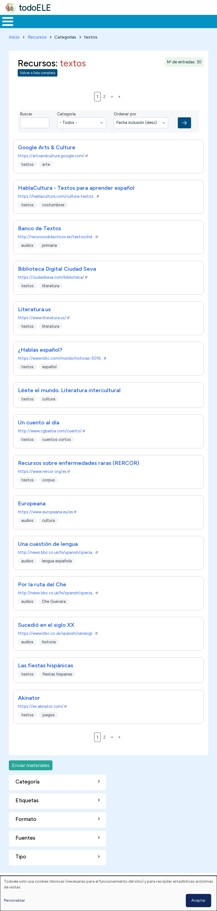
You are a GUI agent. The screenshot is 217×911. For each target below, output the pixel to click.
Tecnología (149, 26)
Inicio (5, 26)
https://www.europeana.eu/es (47, 522)
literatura (50, 295)
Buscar (211, 21)
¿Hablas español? (40, 360)
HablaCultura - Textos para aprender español (76, 198)
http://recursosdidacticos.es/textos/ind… (58, 247)
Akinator (29, 708)
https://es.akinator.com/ (42, 716)
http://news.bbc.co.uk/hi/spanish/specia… (58, 562)
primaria (49, 255)
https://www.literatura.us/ (44, 328)
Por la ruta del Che (42, 594)
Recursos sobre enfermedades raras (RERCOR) (78, 473)
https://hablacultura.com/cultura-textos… (59, 206)
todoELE (35, 8)
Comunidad (186, 26)
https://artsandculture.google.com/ (53, 166)
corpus (48, 490)
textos (27, 174)
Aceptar (198, 900)
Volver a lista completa (37, 83)
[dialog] (108, 893)
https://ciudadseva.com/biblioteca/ (53, 287)
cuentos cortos (56, 449)
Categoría (66, 124)
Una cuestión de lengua (48, 554)
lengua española (57, 571)
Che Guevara (54, 611)
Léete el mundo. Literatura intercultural (69, 400)
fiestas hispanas (57, 684)
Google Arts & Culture (46, 157)
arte (46, 174)
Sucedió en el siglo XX (46, 635)
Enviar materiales (30, 775)
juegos (48, 724)
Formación (62, 26)
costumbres (53, 214)
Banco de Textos (39, 238)
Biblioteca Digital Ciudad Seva (57, 279)
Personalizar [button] (14, 900)
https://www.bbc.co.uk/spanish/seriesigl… (58, 643)
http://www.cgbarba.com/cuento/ (52, 441)
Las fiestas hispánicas (45, 675)
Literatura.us (34, 319)
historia (49, 652)
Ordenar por (125, 124)
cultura (48, 409)
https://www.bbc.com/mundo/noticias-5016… (62, 368)
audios (27, 255)
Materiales (26, 26)
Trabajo (95, 26)
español (49, 376)
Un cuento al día (38, 432)
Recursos (37, 47)
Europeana (32, 513)
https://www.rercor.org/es (44, 481)
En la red (120, 26)
